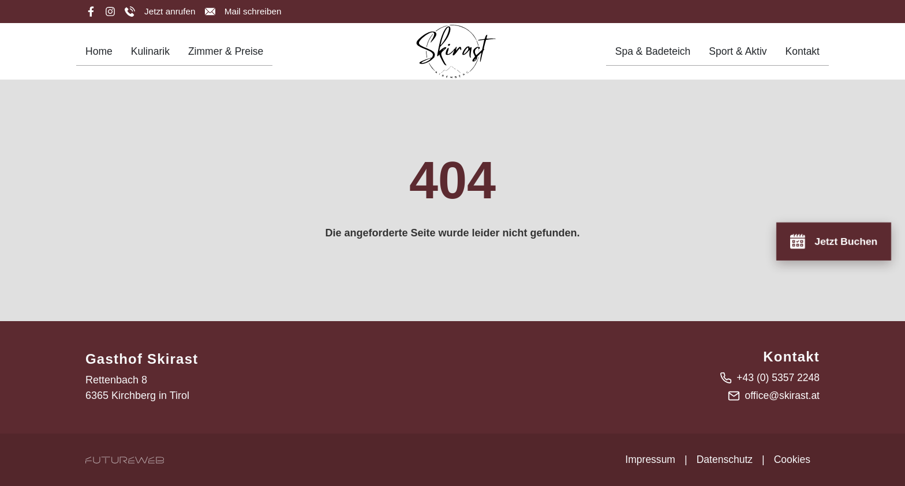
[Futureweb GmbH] (124, 460)
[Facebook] (90, 11)
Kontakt (802, 55)
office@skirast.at (781, 395)
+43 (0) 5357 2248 (777, 377)
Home (99, 55)
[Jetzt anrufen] (161, 11)
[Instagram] (110, 11)
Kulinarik (151, 55)
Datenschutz (722, 459)
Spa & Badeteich (649, 55)
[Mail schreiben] (245, 11)
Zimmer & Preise (228, 55)
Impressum (647, 459)
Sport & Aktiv (736, 55)
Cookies (791, 459)
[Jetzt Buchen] (832, 240)
